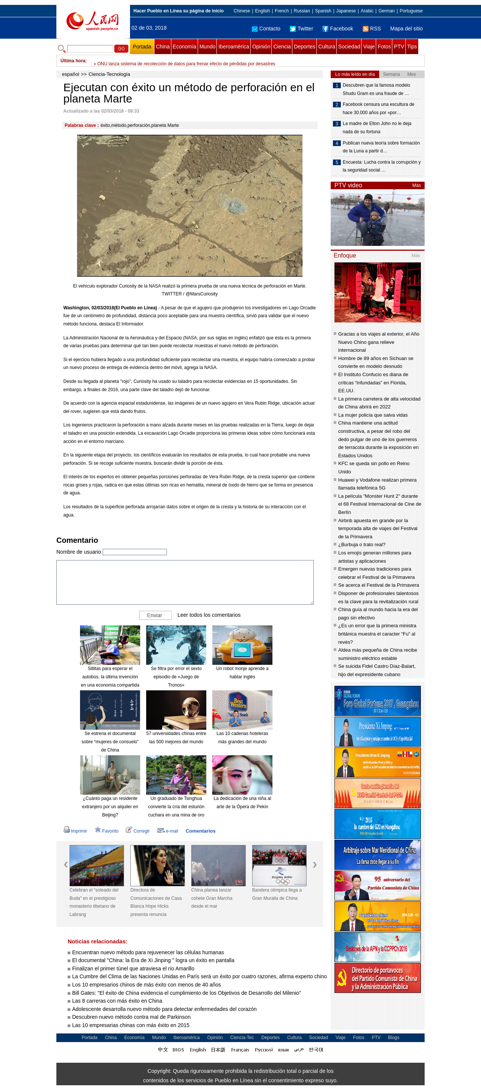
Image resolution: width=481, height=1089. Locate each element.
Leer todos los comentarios (208, 615)
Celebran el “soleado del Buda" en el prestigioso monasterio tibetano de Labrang (94, 902)
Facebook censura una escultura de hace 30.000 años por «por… (378, 108)
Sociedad (349, 47)
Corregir (138, 831)
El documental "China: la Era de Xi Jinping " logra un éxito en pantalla (153, 960)
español (70, 74)
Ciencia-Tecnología (109, 74)
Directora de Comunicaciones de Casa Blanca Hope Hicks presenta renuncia (156, 902)
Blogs (393, 1037)
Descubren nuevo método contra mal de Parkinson (131, 1017)
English (262, 11)
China (163, 47)
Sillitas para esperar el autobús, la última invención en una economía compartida (110, 676)
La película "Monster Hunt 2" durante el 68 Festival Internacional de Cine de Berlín (379, 504)
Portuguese (411, 11)
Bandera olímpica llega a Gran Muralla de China (277, 894)
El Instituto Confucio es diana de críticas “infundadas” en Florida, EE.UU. (373, 382)
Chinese (242, 11)
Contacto (266, 29)
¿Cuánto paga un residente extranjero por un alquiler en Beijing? (110, 806)
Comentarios (200, 831)
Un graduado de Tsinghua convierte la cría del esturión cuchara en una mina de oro (176, 806)
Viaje (369, 47)
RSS (372, 29)
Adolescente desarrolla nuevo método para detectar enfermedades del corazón (164, 1009)
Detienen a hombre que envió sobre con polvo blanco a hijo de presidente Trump (178, 60)
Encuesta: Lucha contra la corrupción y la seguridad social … (381, 166)
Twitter (301, 29)
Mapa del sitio (406, 29)
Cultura (326, 47)
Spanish (323, 11)
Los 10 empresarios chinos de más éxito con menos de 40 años (146, 985)
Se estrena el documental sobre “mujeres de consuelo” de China (110, 741)
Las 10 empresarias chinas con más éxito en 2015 (130, 1025)
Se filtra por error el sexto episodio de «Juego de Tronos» (176, 676)
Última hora (73, 60)
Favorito (106, 831)
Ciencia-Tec (242, 1037)
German (386, 11)
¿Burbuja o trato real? (362, 544)
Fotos (384, 47)
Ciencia (282, 47)
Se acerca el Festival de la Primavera (378, 585)
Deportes (304, 47)
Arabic (367, 11)
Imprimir (75, 831)
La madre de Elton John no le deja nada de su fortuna (377, 127)
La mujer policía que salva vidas (373, 415)
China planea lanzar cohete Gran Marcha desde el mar (211, 898)
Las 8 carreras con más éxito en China (117, 1001)
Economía (185, 47)
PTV (399, 47)
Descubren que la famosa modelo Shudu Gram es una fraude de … (376, 89)
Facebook (337, 29)
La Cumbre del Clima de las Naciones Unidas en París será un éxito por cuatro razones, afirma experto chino (199, 976)
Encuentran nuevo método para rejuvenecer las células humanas (148, 952)
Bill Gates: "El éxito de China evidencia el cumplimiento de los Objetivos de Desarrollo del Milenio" (186, 993)
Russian (302, 11)
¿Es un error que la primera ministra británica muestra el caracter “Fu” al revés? (377, 634)
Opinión (261, 47)
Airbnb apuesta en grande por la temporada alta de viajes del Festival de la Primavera (377, 528)
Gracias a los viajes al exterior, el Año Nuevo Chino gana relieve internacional (378, 342)
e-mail (167, 831)
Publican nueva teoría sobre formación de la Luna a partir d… (381, 147)
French (282, 11)
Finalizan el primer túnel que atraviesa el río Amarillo (133, 968)
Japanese (346, 11)
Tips (412, 47)
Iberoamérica (233, 47)
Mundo (208, 47)
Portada (142, 47)
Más (416, 185)
